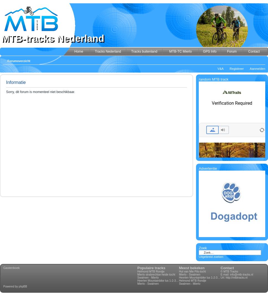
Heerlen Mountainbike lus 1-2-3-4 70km (158, 280)
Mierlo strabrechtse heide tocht (156, 274)
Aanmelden (257, 68)
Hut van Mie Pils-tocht (192, 271)
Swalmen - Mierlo (148, 277)
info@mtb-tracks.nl (241, 274)
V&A (221, 68)
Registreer (237, 68)
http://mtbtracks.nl (237, 277)
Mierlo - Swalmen (148, 283)
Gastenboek (11, 267)
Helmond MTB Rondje (150, 271)
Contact (227, 268)
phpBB (23, 286)
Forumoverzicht (18, 61)
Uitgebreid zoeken (211, 256)
